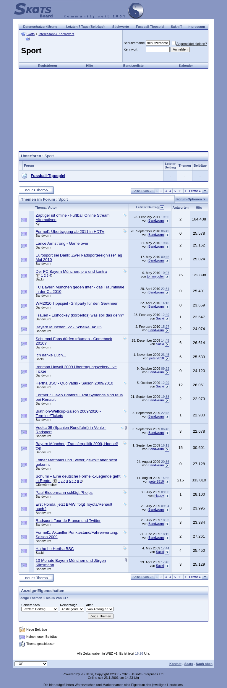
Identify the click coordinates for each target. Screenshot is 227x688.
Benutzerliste (133, 65)
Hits (199, 207)
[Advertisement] (113, 110)
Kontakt (175, 664)
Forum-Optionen (189, 199)
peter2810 (156, 358)
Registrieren (47, 65)
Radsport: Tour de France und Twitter (68, 520)
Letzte (195, 191)
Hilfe (89, 65)
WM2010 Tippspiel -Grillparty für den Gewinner (77, 303)
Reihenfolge (68, 605)
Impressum (196, 26)
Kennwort (130, 49)
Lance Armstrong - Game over (62, 243)
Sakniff (176, 26)
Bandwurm (156, 221)
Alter (89, 605)
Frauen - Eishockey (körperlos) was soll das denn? (80, 315)
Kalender (186, 65)
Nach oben (204, 664)
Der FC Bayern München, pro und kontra (71, 271)
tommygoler (155, 276)
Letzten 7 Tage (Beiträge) (85, 26)
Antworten (181, 207)
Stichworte (120, 26)
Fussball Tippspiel (150, 26)
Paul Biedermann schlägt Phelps (64, 492)
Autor (52, 207)
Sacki (40, 279)
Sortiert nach (30, 605)
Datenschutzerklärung (40, 26)
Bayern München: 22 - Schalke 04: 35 (69, 327)
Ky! (38, 223)
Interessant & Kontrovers (56, 34)
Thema (40, 207)
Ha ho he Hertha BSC (55, 548)
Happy (159, 495)
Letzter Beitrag (147, 207)
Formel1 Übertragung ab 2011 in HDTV (70, 231)
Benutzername (134, 43)
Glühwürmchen (47, 484)
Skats (31, 34)
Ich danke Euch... (51, 355)
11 (180, 191)
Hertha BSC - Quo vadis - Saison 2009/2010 (74, 383)
